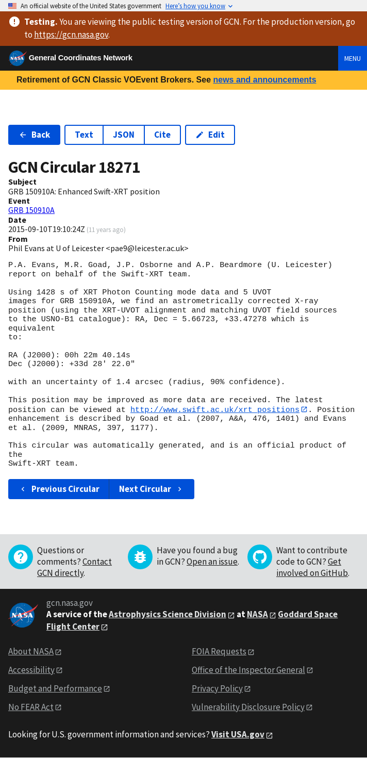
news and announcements (264, 79)
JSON (124, 134)
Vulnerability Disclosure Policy (248, 707)
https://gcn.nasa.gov (71, 34)
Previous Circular (59, 489)
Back (34, 134)
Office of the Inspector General (248, 669)
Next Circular (151, 489)
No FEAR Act (31, 707)
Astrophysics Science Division (167, 614)
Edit (210, 134)
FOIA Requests (219, 651)
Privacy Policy (217, 688)
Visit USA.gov (237, 734)
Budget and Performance (55, 688)
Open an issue (212, 562)
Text (84, 134)
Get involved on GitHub (312, 567)
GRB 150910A (31, 210)
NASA (257, 614)
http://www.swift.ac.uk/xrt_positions (214, 409)
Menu (352, 58)
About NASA (31, 651)
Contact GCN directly (74, 567)
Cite (162, 134)
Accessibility (31, 669)
